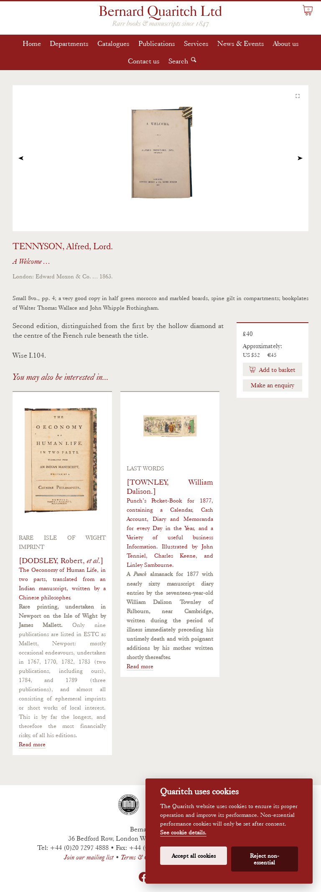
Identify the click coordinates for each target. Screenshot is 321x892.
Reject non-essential (264, 859)
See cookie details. (183, 832)
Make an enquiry (272, 385)
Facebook (144, 877)
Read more (32, 744)
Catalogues (113, 43)
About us (286, 43)
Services (196, 43)
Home (32, 43)
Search (178, 61)
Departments (69, 43)
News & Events (240, 43)
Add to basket (276, 370)
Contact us (144, 61)
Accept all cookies (194, 855)
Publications (156, 43)
